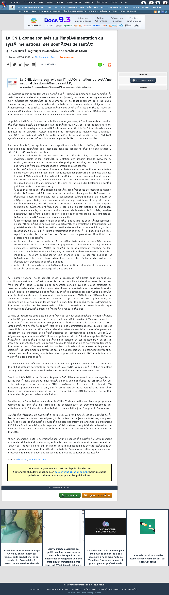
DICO (122, 11)
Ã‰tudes (101, 2)
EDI (102, 7)
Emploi (89, 2)
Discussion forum (143, 80)
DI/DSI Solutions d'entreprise (30, 7)
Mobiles (145, 7)
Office (136, 7)
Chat (60, 2)
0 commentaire (67, 59)
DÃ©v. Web (92, 7)
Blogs (50, 2)
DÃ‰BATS (105, 11)
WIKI (114, 11)
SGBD (127, 7)
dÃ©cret (22, 461)
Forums (15, 2)
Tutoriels (29, 2)
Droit (114, 2)
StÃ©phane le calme (44, 59)
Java (82, 7)
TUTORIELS (24, 11)
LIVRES (56, 11)
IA (56, 7)
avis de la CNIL (38, 461)
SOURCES (93, 11)
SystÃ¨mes (157, 7)
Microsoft (72, 7)
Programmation (114, 7)
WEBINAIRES (44, 11)
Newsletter (74, 2)
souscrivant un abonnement (72, 474)
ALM (63, 7)
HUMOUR (131, 11)
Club (124, 2)
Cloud (49, 7)
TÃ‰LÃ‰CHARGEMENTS (74, 11)
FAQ (40, 2)
